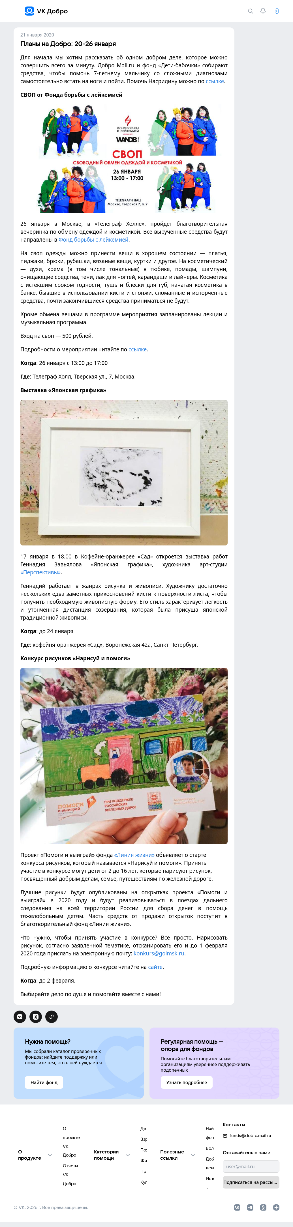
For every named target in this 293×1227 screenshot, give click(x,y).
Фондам (100, 1187)
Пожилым (102, 1141)
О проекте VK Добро (35, 1119)
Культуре (101, 1175)
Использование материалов (42, 1141)
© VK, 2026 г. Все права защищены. (51, 1210)
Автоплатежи (172, 1164)
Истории (168, 1153)
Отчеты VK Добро (32, 1130)
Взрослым (102, 1130)
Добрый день (172, 1141)
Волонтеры (170, 1130)
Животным (103, 1153)
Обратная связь (30, 1153)
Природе (101, 1164)
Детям (98, 1119)
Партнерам (25, 1175)
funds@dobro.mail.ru (247, 1117)
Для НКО (22, 1164)
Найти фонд (171, 1119)
